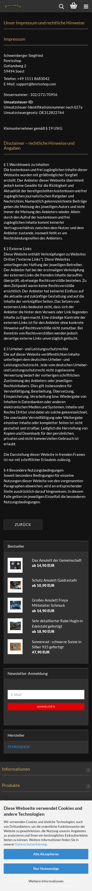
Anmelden (46, 706)
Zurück (23, 524)
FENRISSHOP (19, 747)
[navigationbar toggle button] (86, 6)
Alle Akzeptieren (46, 854)
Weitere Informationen (46, 881)
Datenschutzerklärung (31, 844)
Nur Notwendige (46, 868)
